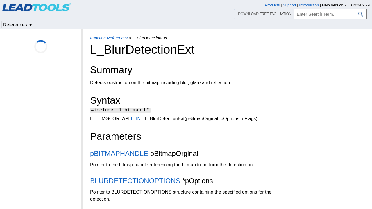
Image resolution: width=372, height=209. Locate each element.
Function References (109, 38)
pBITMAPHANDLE (119, 154)
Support (289, 5)
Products (272, 5)
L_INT (137, 119)
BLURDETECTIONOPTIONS (135, 181)
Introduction (309, 5)
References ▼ (18, 24)
